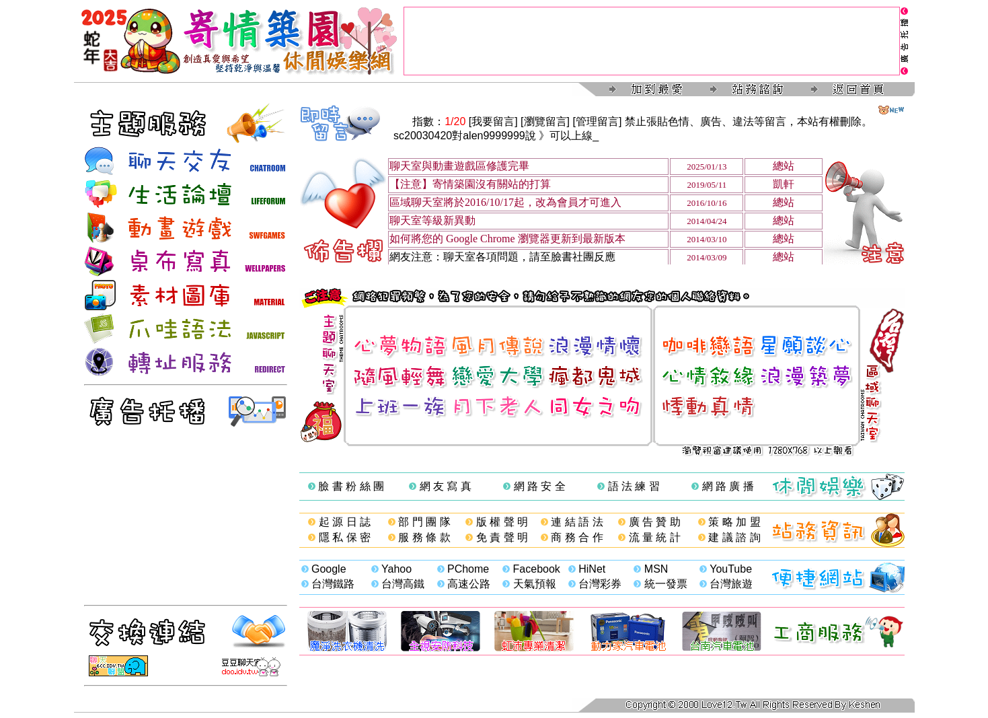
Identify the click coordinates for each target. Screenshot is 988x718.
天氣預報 (534, 583)
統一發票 (665, 583)
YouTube (731, 569)
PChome (468, 569)
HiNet (591, 569)
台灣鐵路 (332, 583)
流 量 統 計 (655, 537)
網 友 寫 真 (445, 486)
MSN (656, 569)
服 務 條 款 (424, 537)
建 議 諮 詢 (734, 537)
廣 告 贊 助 (655, 522)
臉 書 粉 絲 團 (351, 486)
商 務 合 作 (577, 537)
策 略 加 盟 (734, 522)
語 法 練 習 (634, 486)
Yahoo (396, 569)
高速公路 (468, 583)
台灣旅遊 (731, 583)
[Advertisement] (652, 41)
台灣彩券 (599, 583)
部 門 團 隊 (424, 522)
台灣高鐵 (402, 583)
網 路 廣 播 (728, 486)
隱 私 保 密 (345, 537)
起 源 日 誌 (345, 522)
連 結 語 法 (577, 522)
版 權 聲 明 (502, 522)
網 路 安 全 (540, 486)
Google (328, 569)
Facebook (536, 569)
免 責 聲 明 (502, 537)
